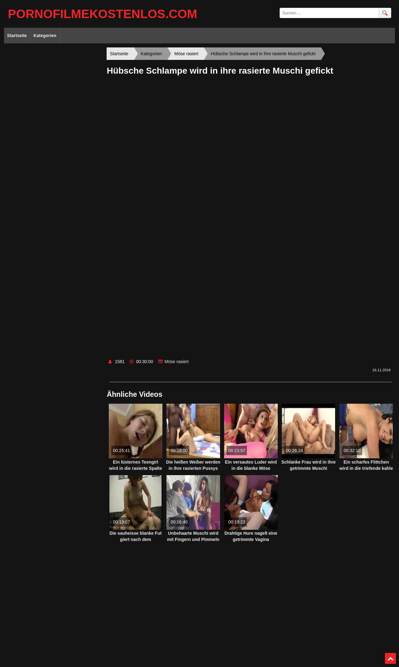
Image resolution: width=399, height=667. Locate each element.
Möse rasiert (177, 361)
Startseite (17, 35)
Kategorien (45, 35)
